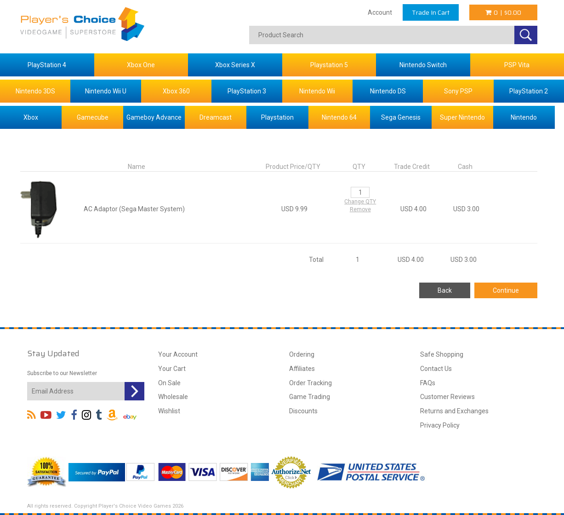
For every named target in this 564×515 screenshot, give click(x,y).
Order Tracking (310, 383)
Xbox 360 (176, 91)
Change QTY (360, 201)
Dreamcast (215, 117)
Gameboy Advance (154, 117)
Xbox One (141, 65)
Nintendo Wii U (105, 91)
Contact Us (436, 368)
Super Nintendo (462, 117)
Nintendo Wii (317, 91)
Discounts (303, 411)
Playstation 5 (329, 65)
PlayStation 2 (528, 91)
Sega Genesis (401, 117)
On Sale (169, 383)
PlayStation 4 (47, 65)
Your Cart (172, 368)
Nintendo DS (388, 91)
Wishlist (169, 411)
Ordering (301, 354)
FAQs (427, 383)
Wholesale (173, 396)
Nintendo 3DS (35, 91)
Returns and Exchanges (454, 411)
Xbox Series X (235, 65)
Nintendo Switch (423, 65)
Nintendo (524, 117)
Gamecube (92, 117)
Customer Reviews (447, 396)
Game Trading (309, 396)
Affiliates (302, 368)
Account (380, 12)
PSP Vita (517, 65)
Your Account (178, 354)
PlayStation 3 (247, 91)
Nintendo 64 (339, 117)
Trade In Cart (431, 12)
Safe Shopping (441, 354)
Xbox (30, 117)
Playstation (277, 117)
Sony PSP (458, 91)
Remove (360, 209)
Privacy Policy (440, 425)
